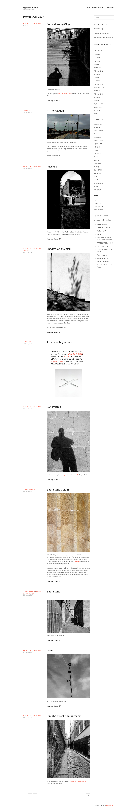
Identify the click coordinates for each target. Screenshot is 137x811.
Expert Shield (57, 361)
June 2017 (97, 114)
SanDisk (67, 356)
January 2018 (98, 97)
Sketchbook (97, 173)
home (88, 7)
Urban (96, 186)
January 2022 (98, 74)
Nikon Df (96, 160)
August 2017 (98, 107)
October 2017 (98, 100)
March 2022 (97, 68)
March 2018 (97, 91)
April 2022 (97, 64)
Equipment (27, 341)
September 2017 (99, 104)
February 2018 (98, 94)
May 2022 (97, 61)
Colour (96, 134)
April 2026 (97, 54)
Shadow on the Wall (59, 249)
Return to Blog (98, 29)
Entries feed (97, 203)
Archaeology (98, 124)
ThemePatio (110, 805)
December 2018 (99, 87)
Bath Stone (53, 591)
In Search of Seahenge (101, 33)
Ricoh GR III (98, 170)
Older (89, 795)
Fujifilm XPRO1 (99, 143)
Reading (96, 166)
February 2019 (98, 84)
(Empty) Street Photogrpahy (64, 716)
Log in (96, 200)
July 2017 (97, 110)
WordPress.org (98, 210)
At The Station (55, 110)
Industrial (28, 110)
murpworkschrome (98, 7)
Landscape (97, 153)
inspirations (110, 7)
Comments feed (99, 206)
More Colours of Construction (103, 37)
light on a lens (30, 7)
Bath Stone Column (58, 489)
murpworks (65, 475)
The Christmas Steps (65, 93)
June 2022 (97, 58)
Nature (39, 248)
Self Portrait (54, 407)
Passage (52, 166)
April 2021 (97, 77)
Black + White (29, 23)
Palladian (77, 561)
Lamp (50, 650)
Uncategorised (98, 183)
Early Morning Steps (59, 24)
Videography (98, 189)
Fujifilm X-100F (75, 354)
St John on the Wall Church (78, 781)
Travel (96, 180)
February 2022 (98, 71)
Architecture (29, 489)
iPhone (96, 150)
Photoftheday (98, 163)
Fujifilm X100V (98, 140)
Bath (77, 475)
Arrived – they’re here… (61, 342)
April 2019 (97, 81)
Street (39, 23)
